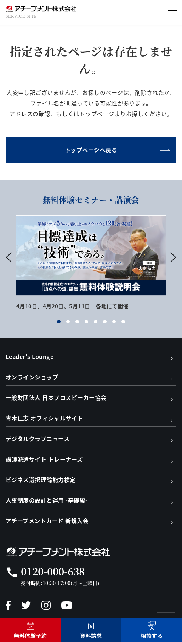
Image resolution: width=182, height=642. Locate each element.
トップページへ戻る (91, 149)
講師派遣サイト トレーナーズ (44, 459)
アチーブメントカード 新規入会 (47, 520)
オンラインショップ (32, 377)
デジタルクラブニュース (37, 438)
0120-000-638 (53, 571)
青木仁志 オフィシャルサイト (44, 418)
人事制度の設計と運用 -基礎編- (47, 500)
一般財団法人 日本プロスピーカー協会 (56, 397)
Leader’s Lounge (29, 356)
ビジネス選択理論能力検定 (41, 479)
